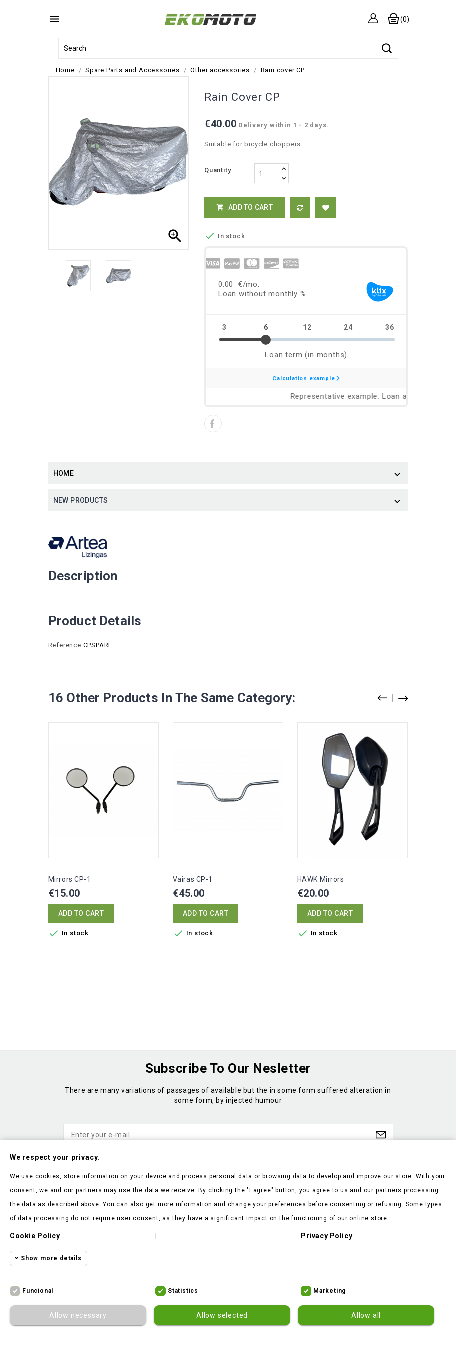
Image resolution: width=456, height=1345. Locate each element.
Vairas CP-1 (193, 879)
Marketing (329, 1290)
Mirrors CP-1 (69, 879)
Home (63, 473)
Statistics (183, 1290)
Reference (64, 645)
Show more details (51, 1258)
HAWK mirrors (320, 879)
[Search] (228, 48)
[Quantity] (266, 173)
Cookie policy (35, 1236)
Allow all (366, 1315)
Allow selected (222, 1315)
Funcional (37, 1290)
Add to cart (244, 207)
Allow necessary (78, 1315)
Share (213, 423)
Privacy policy (326, 1236)
